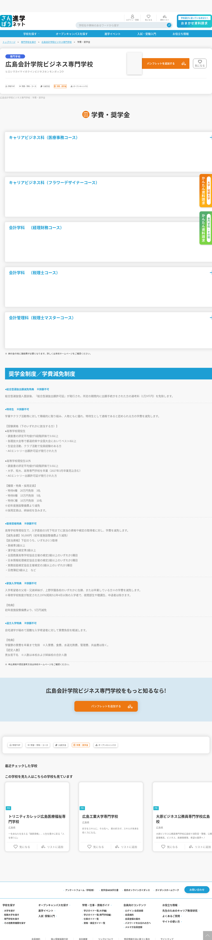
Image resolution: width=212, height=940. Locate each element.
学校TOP (17, 75)
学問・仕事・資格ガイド (96, 900)
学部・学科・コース (49, 75)
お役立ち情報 (169, 900)
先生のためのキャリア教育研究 (179, 906)
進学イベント (46, 906)
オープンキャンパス (142, 75)
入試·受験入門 (47, 911)
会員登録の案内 (132, 914)
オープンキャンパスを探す (54, 900)
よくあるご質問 (171, 911)
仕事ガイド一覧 (91, 914)
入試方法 (80, 75)
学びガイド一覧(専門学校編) (97, 910)
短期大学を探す (12, 910)
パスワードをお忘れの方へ (138, 918)
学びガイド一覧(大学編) (95, 905)
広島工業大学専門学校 (101, 810)
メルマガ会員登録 (133, 922)
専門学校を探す (28, 29)
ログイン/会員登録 (134, 905)
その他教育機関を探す (15, 918)
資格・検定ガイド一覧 (94, 918)
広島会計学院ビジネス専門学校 (57, 29)
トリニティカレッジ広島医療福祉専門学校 (37, 813)
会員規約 (129, 910)
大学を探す (9, 905)
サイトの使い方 (171, 917)
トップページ (9, 29)
